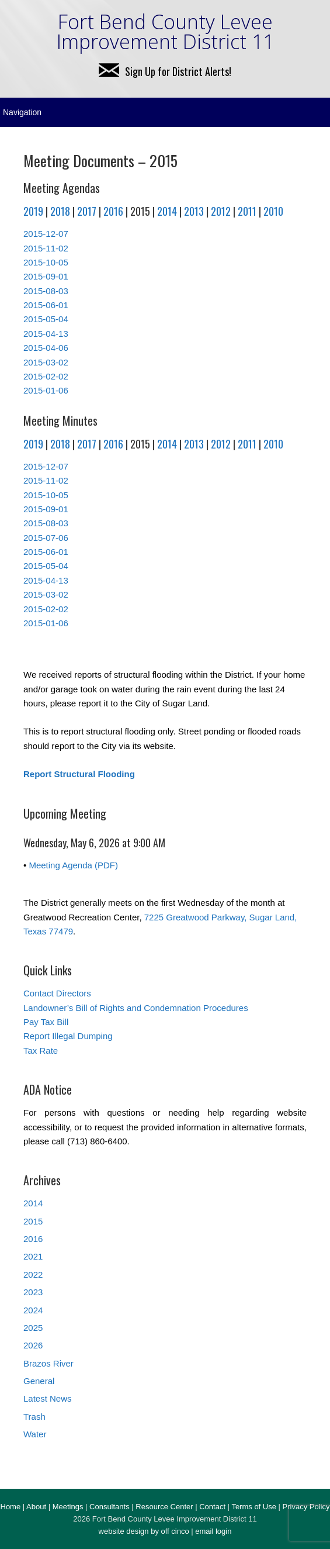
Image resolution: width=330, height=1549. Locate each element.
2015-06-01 (45, 305)
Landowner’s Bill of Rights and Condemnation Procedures (135, 1008)
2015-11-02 (45, 248)
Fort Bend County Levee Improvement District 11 (165, 31)
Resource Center (164, 1506)
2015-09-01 (45, 276)
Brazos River (48, 1363)
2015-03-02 (45, 362)
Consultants (109, 1506)
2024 (33, 1310)
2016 (113, 211)
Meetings (68, 1506)
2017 (86, 211)
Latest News (47, 1398)
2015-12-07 (45, 234)
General (38, 1381)
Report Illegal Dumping (68, 1036)
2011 (247, 211)
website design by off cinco (144, 1531)
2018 (60, 211)
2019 (33, 211)
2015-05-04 (45, 319)
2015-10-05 (45, 262)
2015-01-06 (45, 390)
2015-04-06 (45, 348)
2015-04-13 (45, 334)
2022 (33, 1274)
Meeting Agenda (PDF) (73, 865)
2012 (221, 211)
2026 (33, 1345)
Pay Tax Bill (45, 1022)
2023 (33, 1292)
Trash (34, 1417)
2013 (194, 211)
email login (213, 1531)
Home (11, 1506)
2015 (33, 1221)
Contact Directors (57, 993)
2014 (167, 211)
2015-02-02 (45, 376)
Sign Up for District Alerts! (165, 71)
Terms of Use (253, 1506)
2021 (33, 1256)
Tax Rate (40, 1050)
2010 (273, 211)
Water (34, 1434)
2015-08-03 (45, 291)
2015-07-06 (45, 538)
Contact (212, 1506)
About (36, 1506)
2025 (33, 1328)
